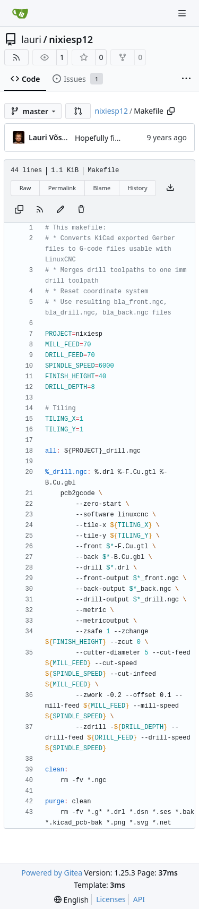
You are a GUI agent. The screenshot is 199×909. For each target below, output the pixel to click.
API (139, 899)
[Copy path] (171, 111)
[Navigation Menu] (183, 13)
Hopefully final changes (116, 138)
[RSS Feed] (16, 57)
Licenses (111, 899)
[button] (78, 111)
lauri (31, 39)
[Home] (20, 13)
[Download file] (170, 188)
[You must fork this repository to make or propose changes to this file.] (60, 210)
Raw (25, 188)
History (138, 188)
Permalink (62, 188)
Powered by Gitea (51, 873)
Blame (101, 188)
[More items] (186, 79)
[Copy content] (19, 210)
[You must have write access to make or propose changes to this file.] (81, 210)
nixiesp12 (71, 39)
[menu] (71, 900)
